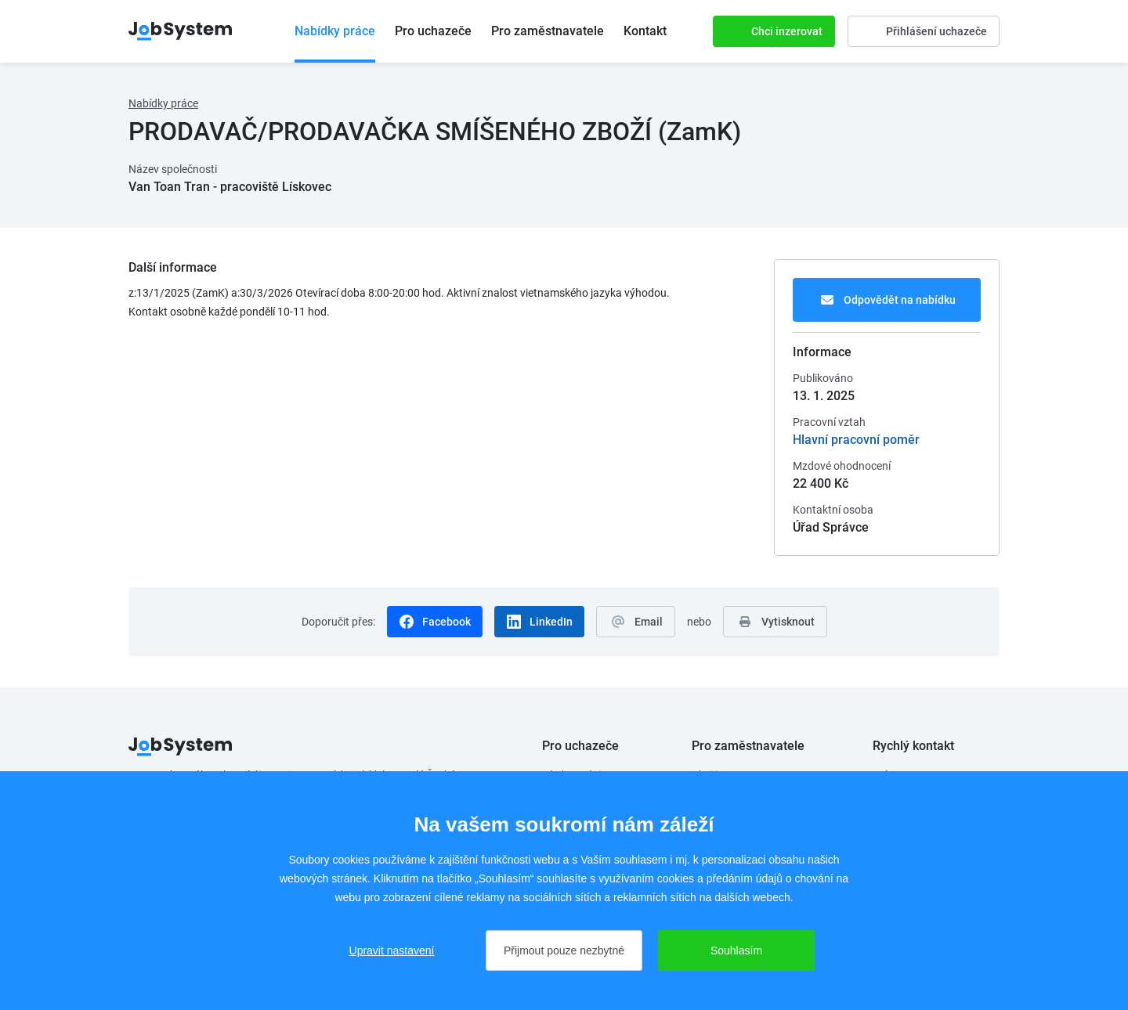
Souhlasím (736, 950)
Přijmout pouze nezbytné (564, 950)
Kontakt (645, 30)
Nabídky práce (335, 30)
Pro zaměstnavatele (547, 30)
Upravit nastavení (392, 950)
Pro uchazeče (433, 30)
